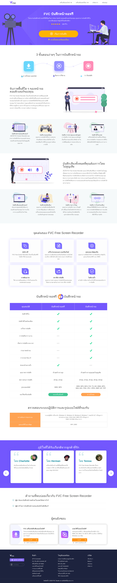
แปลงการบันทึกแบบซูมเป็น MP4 (66, 558)
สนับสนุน (104, 2)
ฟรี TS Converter (36, 558)
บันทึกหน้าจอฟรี (58, 306)
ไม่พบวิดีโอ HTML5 (62, 568)
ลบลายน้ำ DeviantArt (63, 566)
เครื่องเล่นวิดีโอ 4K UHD (64, 573)
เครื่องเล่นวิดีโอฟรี (36, 576)
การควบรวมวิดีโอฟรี (37, 568)
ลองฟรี (30, 540)
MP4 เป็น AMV (61, 563)
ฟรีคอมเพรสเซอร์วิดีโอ (37, 571)
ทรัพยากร (95, 2)
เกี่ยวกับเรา (90, 558)
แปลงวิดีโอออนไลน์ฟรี (79, 529)
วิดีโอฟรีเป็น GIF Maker (38, 563)
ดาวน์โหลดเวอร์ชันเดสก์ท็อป (58, 39)
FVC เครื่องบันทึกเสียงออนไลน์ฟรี (34, 529)
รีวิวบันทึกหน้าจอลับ (63, 561)
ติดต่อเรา (90, 561)
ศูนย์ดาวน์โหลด (17, 560)
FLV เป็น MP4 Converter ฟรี (39, 561)
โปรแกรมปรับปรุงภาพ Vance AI (66, 571)
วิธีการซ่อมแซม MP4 (63, 576)
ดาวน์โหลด (90, 394)
